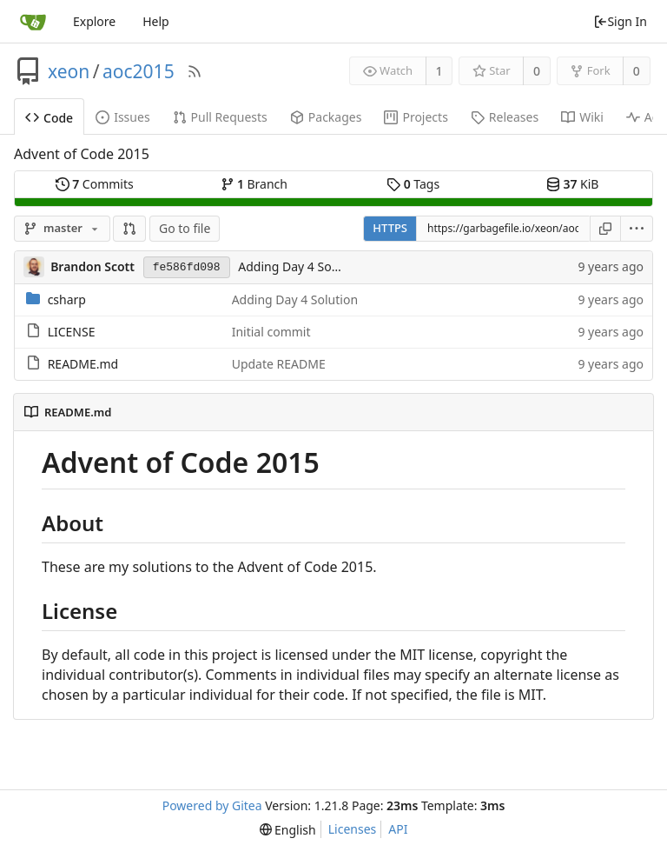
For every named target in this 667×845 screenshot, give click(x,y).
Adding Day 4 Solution (301, 266)
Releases (504, 117)
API (397, 829)
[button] (129, 229)
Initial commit (271, 331)
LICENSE (72, 331)
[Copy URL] (605, 229)
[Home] (33, 21)
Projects (415, 117)
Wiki (582, 117)
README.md (83, 364)
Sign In (620, 21)
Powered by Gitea (212, 805)
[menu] (637, 229)
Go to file (184, 228)
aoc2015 (138, 71)
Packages (326, 117)
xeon (68, 71)
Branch (254, 184)
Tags (412, 184)
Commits (95, 184)
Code (49, 118)
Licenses (352, 829)
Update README (279, 364)
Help (155, 21)
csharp (67, 299)
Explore (94, 21)
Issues (122, 117)
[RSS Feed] (194, 71)
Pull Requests (220, 117)
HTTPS (390, 228)
